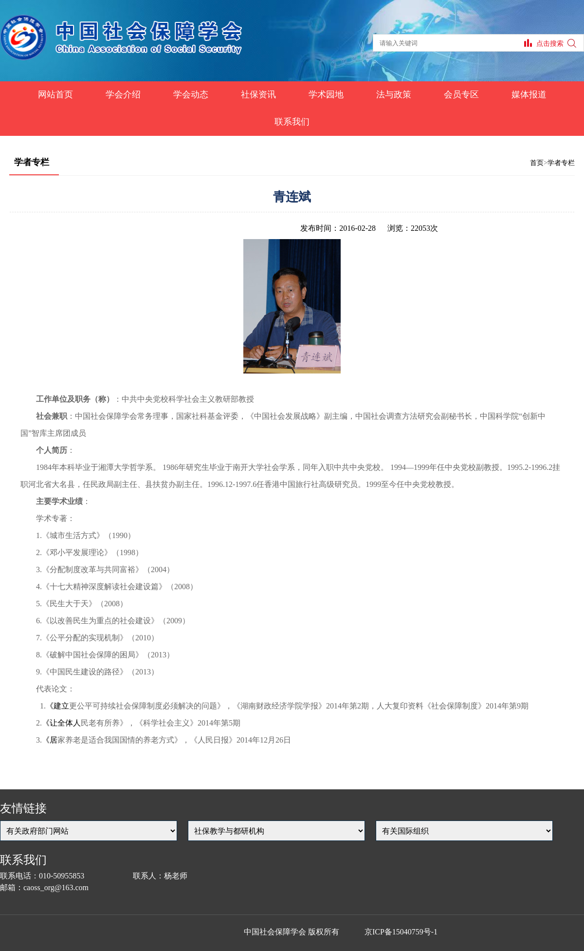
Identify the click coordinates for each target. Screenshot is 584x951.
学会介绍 (123, 94)
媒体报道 (529, 94)
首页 (537, 163)
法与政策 (393, 94)
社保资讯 (258, 94)
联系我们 (292, 122)
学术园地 (326, 94)
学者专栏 (561, 163)
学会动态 (190, 94)
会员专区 (461, 94)
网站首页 (55, 94)
